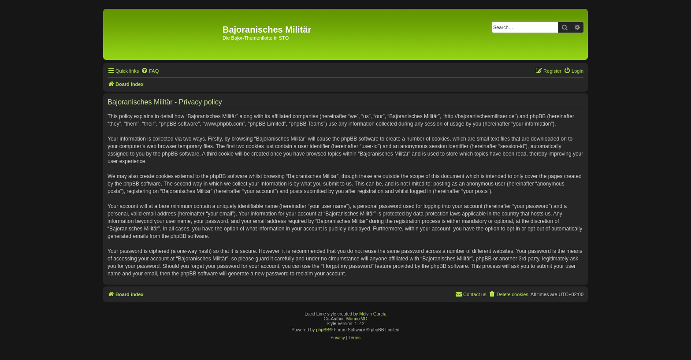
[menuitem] (150, 71)
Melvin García (372, 314)
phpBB (322, 329)
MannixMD (357, 318)
